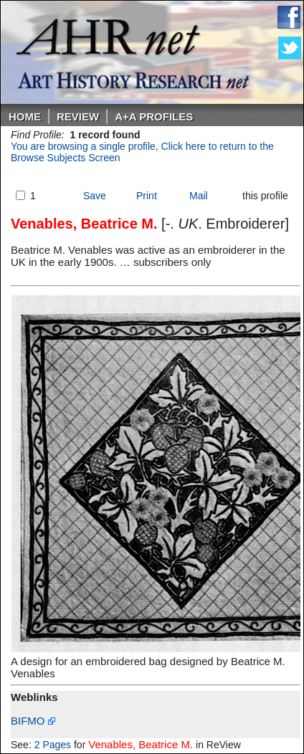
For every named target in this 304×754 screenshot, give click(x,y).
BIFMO (33, 721)
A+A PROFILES (154, 116)
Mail (198, 195)
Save (94, 195)
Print (146, 195)
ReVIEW (78, 116)
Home (25, 116)
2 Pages (52, 744)
